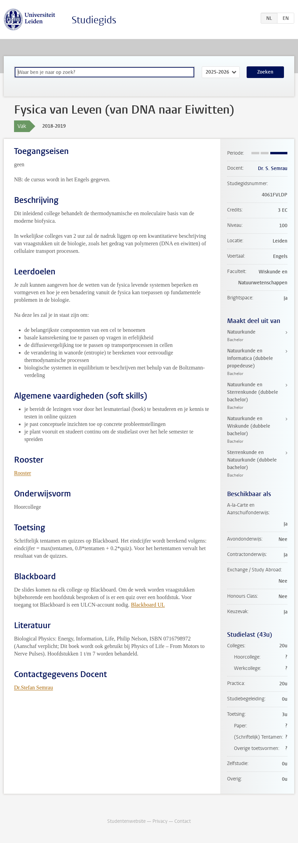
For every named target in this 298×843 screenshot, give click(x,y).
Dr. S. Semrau (272, 168)
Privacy (159, 821)
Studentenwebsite (126, 821)
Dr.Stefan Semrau (33, 687)
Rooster (22, 473)
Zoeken (265, 72)
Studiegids (94, 20)
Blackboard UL (148, 605)
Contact (182, 821)
